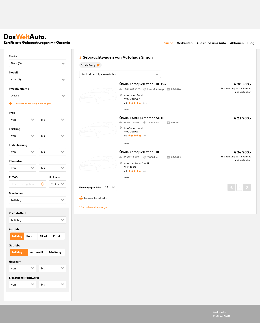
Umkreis (54, 177)
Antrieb (14, 229)
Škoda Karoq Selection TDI (139, 152)
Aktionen (237, 43)
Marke (13, 56)
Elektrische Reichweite (24, 277)
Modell (13, 72)
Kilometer (15, 161)
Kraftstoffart (17, 213)
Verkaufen (184, 43)
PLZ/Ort (14, 177)
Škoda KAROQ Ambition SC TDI (142, 118)
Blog (250, 43)
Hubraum (15, 261)
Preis (12, 113)
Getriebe (14, 245)
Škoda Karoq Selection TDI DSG (142, 84)
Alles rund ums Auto (211, 43)
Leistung (14, 129)
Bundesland (16, 193)
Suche (168, 43)
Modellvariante (19, 88)
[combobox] (27, 184)
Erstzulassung (18, 145)
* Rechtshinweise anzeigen (93, 207)
